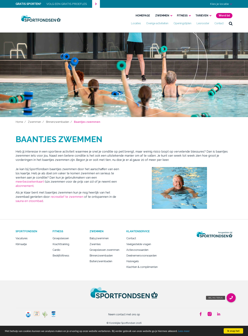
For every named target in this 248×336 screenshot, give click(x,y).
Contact (219, 23)
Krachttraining (61, 244)
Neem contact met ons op (124, 314)
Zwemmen (162, 15)
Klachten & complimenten (142, 267)
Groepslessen (61, 238)
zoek (230, 23)
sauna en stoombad (29, 201)
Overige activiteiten (157, 23)
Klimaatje (21, 244)
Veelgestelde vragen (138, 244)
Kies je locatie (221, 4)
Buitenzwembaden (101, 261)
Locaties (136, 23)
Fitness (182, 15)
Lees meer (184, 331)
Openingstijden (182, 23)
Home (19, 121)
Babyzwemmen (99, 238)
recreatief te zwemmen (67, 196)
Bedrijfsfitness (61, 255)
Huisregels (132, 261)
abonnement (25, 186)
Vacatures (22, 238)
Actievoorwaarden (137, 249)
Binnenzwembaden (57, 121)
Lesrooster (203, 23)
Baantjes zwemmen (87, 121)
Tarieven (201, 15)
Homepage (143, 15)
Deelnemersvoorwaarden (141, 255)
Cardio (56, 249)
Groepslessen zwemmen (104, 249)
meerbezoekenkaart (30, 181)
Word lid (224, 15)
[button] (231, 297)
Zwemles (95, 244)
